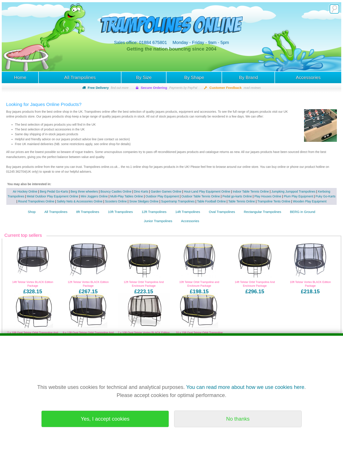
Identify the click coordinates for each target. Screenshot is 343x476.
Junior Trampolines (158, 221)
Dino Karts (141, 191)
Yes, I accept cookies (105, 419)
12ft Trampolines (154, 212)
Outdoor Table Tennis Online (200, 196)
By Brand (248, 77)
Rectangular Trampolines (262, 212)
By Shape (194, 77)
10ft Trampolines (120, 212)
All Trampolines (80, 77)
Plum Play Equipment (298, 196)
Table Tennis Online (241, 201)
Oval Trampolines (222, 212)
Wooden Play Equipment (310, 201)
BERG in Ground (302, 212)
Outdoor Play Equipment (162, 196)
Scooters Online (116, 201)
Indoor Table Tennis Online (251, 191)
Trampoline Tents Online (273, 201)
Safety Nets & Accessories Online (80, 201)
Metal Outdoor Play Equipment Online (52, 196)
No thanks (238, 419)
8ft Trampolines (87, 212)
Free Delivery (108, 88)
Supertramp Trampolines (177, 201)
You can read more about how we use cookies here (245, 387)
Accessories (308, 77)
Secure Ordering (169, 88)
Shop (32, 212)
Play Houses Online (267, 196)
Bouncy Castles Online (115, 191)
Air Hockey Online (25, 191)
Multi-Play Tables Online (126, 196)
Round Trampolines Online (36, 201)
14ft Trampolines (187, 212)
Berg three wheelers (84, 191)
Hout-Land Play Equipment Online (207, 191)
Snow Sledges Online (144, 201)
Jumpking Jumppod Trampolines (293, 191)
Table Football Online (211, 201)
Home (20, 77)
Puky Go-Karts (326, 196)
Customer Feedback (235, 88)
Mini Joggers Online (94, 196)
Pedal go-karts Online (237, 196)
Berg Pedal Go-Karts (54, 191)
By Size (144, 77)
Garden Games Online (166, 191)
